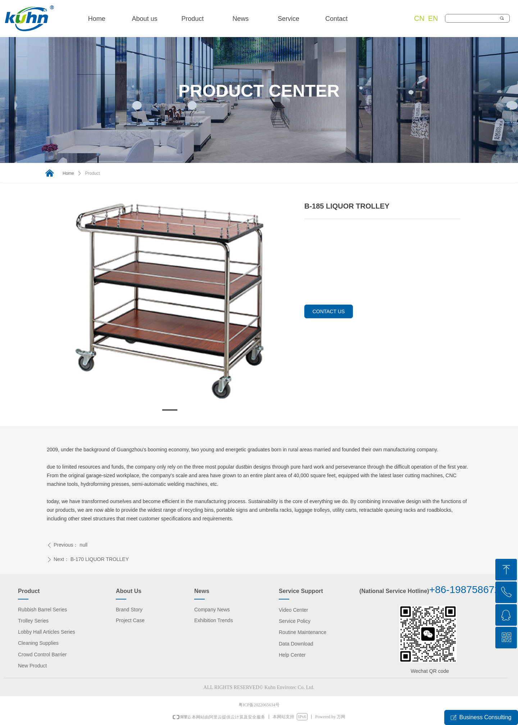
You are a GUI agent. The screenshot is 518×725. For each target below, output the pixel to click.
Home (68, 173)
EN (433, 18)
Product (92, 173)
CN (419, 18)
